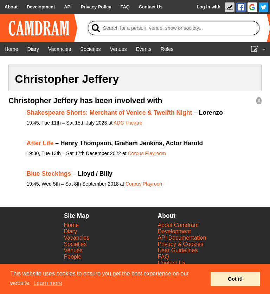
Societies (75, 244)
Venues (73, 250)
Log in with (208, 6)
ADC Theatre (128, 123)
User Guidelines (178, 250)
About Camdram (178, 225)
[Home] (11, 49)
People (73, 257)
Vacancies (77, 238)
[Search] (173, 28)
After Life (40, 143)
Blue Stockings (49, 173)
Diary (70, 231)
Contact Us (172, 263)
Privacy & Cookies (181, 244)
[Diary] (33, 49)
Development (174, 231)
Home (71, 225)
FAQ (163, 257)
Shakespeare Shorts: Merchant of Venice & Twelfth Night (109, 112)
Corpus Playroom (147, 153)
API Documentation (182, 238)
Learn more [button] (47, 283)
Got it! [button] (235, 279)
